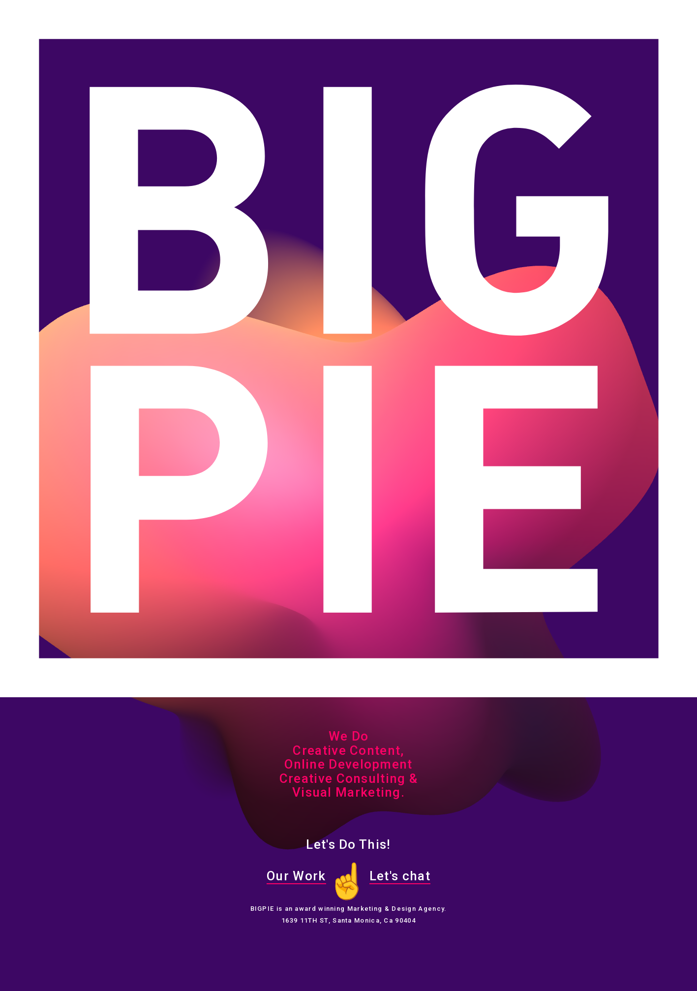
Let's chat (399, 875)
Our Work (296, 875)
